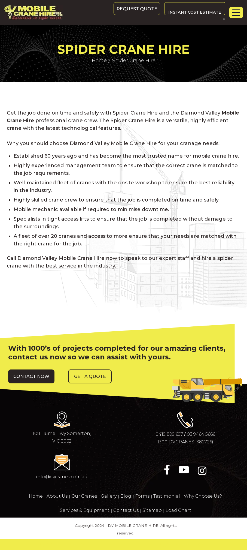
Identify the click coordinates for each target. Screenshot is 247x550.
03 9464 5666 (201, 434)
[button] (31, 376)
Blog (125, 496)
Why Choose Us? (203, 496)
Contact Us (126, 510)
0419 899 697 (169, 434)
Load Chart (178, 510)
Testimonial (166, 496)
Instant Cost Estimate (193, 8)
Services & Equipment (84, 510)
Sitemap (152, 510)
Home (36, 496)
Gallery (109, 496)
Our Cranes (84, 496)
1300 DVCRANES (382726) (185, 441)
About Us (57, 496)
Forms (142, 496)
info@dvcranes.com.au (61, 476)
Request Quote (133, 8)
